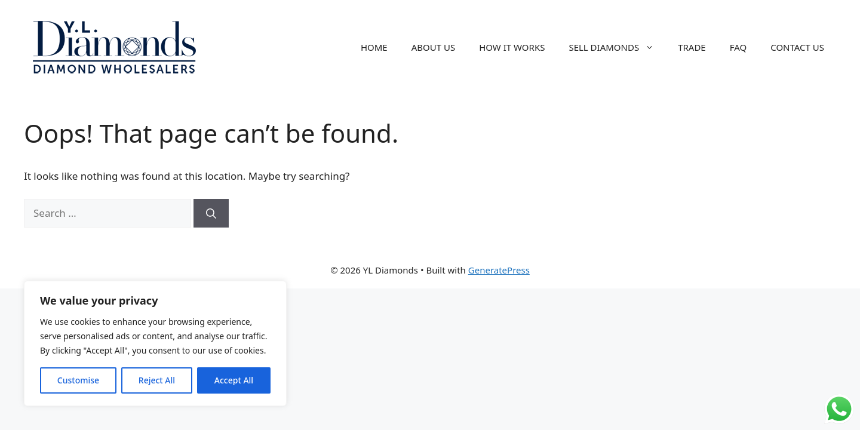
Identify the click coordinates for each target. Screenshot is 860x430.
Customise (78, 380)
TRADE (692, 47)
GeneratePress (499, 270)
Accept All (233, 380)
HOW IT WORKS (512, 47)
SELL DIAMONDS (617, 47)
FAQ (738, 47)
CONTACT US (797, 47)
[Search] (211, 213)
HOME (374, 47)
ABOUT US (433, 47)
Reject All (157, 380)
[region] (155, 343)
